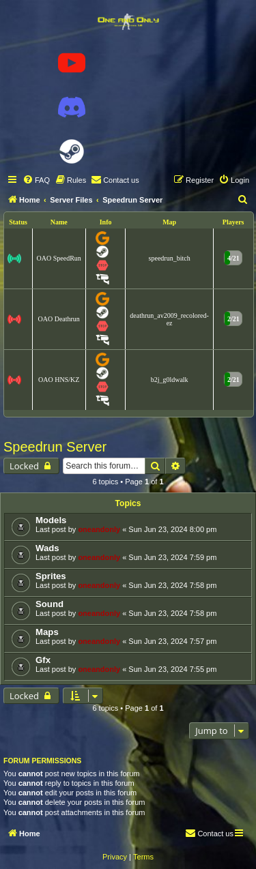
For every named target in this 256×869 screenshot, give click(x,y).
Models (50, 520)
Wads (47, 548)
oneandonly (99, 529)
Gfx (43, 660)
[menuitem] (36, 180)
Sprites (50, 576)
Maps (47, 632)
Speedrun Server (54, 446)
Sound (49, 604)
